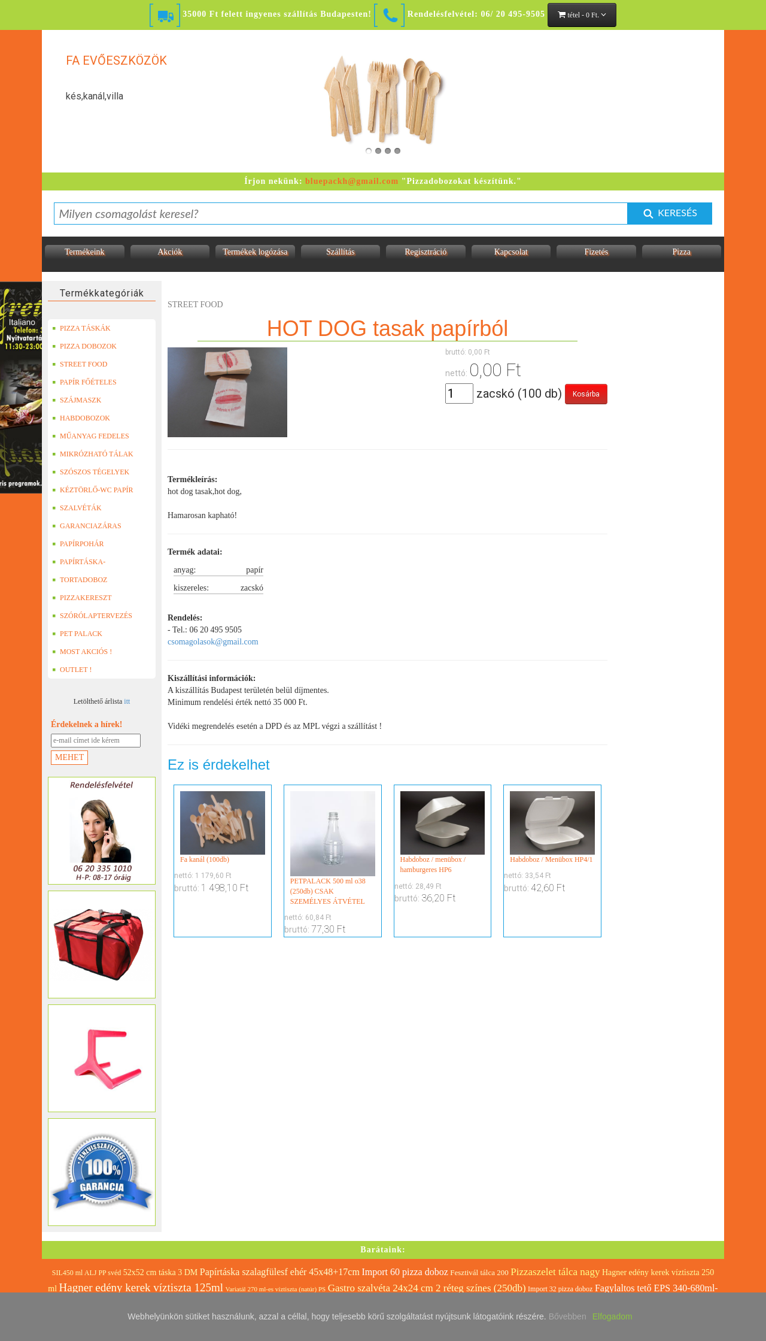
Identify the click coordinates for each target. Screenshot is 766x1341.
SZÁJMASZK (76, 400)
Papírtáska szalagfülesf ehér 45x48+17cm (280, 1272)
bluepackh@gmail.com (352, 181)
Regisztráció (425, 251)
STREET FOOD (79, 364)
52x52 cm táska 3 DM (160, 1272)
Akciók (169, 251)
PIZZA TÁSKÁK (81, 328)
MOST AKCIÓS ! (82, 652)
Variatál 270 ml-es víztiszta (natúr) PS (275, 1288)
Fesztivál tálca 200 (479, 1272)
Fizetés (596, 251)
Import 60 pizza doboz (404, 1272)
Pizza (682, 251)
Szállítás (340, 251)
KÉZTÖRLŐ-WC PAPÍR (92, 490)
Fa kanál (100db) (222, 827)
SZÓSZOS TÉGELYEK (90, 472)
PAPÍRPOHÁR (78, 544)
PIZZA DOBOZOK (84, 346)
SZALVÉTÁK (77, 508)
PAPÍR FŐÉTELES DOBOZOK (84, 382)
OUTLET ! (72, 670)
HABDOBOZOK (81, 418)
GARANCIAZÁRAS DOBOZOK (86, 526)
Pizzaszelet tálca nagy (555, 1272)
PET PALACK (77, 634)
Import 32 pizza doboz (560, 1289)
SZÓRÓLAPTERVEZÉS (92, 616)
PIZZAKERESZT (82, 598)
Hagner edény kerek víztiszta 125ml (141, 1287)
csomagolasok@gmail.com (213, 641)
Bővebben (567, 1316)
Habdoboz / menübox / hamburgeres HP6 (442, 832)
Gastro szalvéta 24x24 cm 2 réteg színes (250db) (427, 1288)
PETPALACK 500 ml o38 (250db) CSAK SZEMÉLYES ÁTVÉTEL (332, 848)
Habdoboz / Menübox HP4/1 (552, 827)
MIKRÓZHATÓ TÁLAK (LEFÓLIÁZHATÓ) (92, 454)
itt (127, 701)
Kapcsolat (511, 251)
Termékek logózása (255, 251)
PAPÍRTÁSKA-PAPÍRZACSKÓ (80, 562)
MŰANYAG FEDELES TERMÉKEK (90, 436)
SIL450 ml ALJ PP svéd (86, 1273)
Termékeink (85, 251)
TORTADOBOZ (79, 580)
